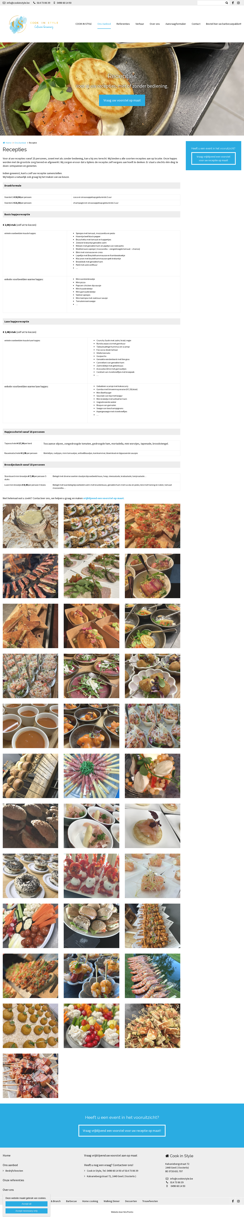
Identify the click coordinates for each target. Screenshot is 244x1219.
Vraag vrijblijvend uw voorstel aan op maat (110, 1155)
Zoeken (226, 3)
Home (8, 142)
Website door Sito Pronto (122, 1212)
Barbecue (71, 1201)
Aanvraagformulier (176, 23)
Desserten (131, 1201)
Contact (196, 23)
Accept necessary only (26, 1211)
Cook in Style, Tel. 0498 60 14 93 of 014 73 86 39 (112, 1170)
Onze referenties (13, 1180)
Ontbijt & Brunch (52, 1201)
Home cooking (90, 1201)
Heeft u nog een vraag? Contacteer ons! (108, 1165)
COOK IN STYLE (84, 23)
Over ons (155, 23)
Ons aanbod (10, 1165)
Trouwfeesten (150, 1201)
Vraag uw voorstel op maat (122, 100)
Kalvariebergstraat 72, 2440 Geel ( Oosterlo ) (111, 1176)
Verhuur (140, 23)
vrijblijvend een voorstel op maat (103, 498)
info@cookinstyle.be (16, 2)
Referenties (123, 23)
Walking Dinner (112, 1201)
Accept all (26, 1204)
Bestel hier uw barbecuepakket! (223, 23)
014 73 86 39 (41, 2)
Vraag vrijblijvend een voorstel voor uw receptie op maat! (213, 158)
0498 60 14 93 (62, 2)
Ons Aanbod (104, 23)
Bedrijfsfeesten (14, 1170)
